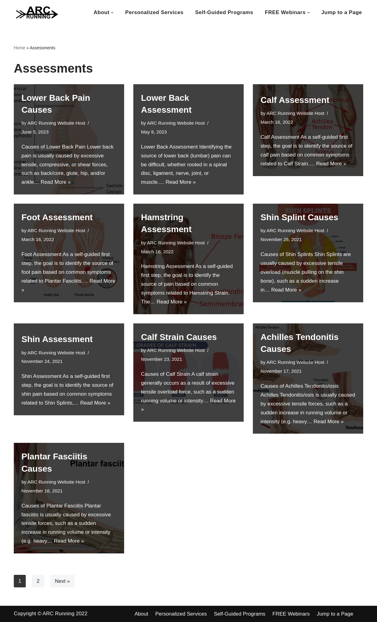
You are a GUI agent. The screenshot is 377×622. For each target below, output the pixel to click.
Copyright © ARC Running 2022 (50, 613)
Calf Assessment (295, 100)
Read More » (55, 182)
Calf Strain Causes (179, 337)
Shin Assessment (57, 339)
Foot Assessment (57, 217)
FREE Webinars (291, 614)
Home (19, 47)
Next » (62, 581)
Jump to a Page (341, 12)
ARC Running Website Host (56, 123)
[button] (112, 12)
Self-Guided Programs (224, 12)
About (141, 614)
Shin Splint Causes (299, 217)
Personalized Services (154, 12)
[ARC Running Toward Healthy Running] (37, 13)
